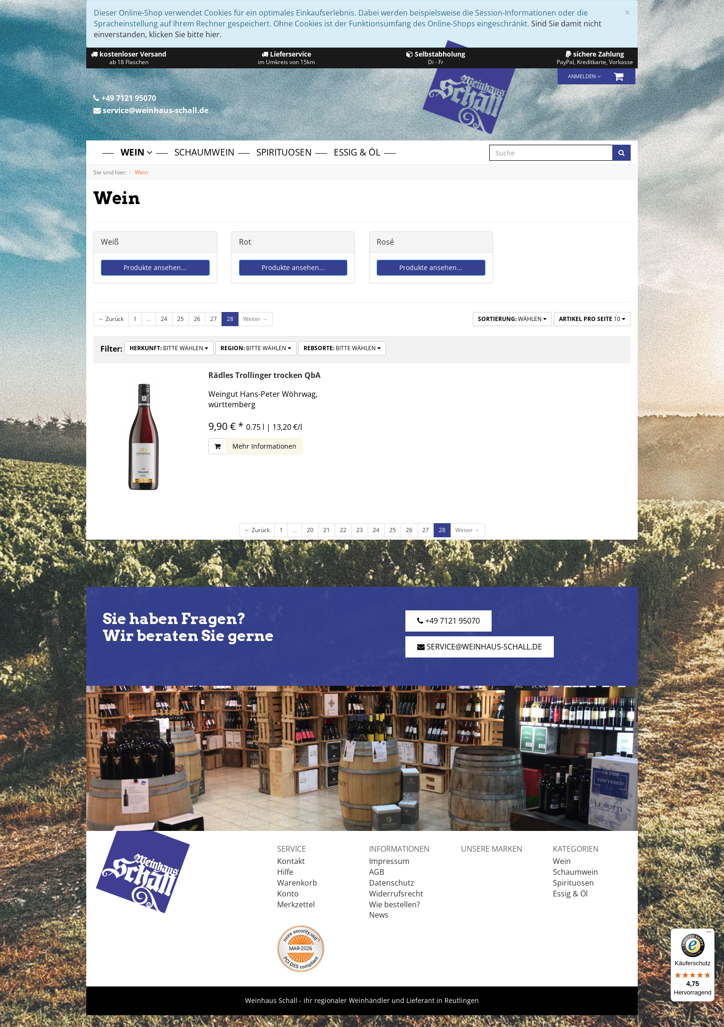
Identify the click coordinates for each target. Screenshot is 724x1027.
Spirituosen (284, 152)
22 (343, 530)
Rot (245, 242)
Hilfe (285, 872)
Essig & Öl (357, 152)
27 (213, 319)
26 (197, 319)
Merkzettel (296, 904)
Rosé (385, 242)
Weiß (110, 242)
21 (326, 530)
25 (180, 319)
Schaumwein (204, 152)
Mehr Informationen (264, 446)
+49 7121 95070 (124, 98)
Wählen (512, 319)
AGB (376, 872)
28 (230, 319)
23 (359, 530)
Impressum (389, 861)
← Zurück (111, 319)
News (378, 915)
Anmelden (584, 76)
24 (164, 319)
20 (310, 530)
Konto (288, 893)
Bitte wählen (169, 348)
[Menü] (709, 934)
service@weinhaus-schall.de (150, 110)
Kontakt (291, 861)
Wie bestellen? (394, 904)
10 (592, 319)
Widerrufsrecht (396, 893)
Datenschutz (391, 883)
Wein (136, 152)
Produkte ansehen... (155, 267)
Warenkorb (297, 883)
